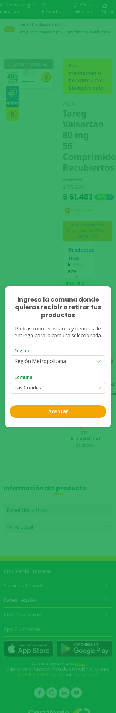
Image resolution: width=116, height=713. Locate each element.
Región (21, 351)
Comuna (23, 377)
